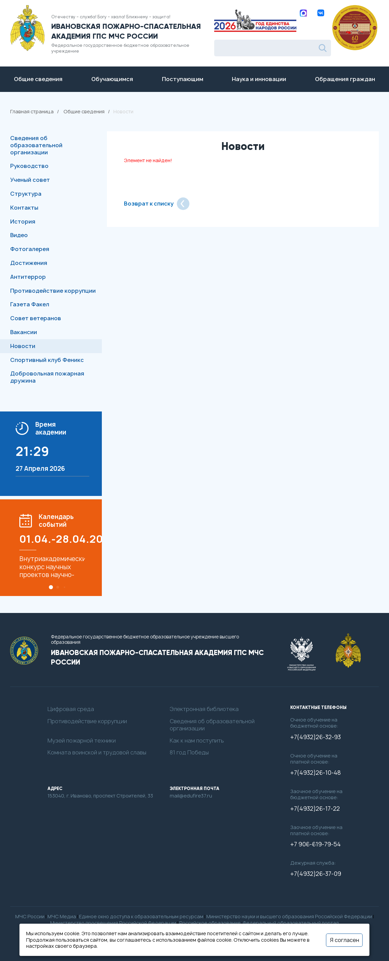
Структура (25, 193)
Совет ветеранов (35, 318)
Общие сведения (84, 111)
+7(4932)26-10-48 (315, 772)
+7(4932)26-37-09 (315, 874)
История (22, 221)
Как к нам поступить (197, 740)
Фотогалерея (29, 249)
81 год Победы (189, 752)
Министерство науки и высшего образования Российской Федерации (289, 916)
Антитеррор (28, 277)
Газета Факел (29, 304)
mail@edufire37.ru (191, 796)
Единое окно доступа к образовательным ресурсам (141, 916)
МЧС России (29, 916)
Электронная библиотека (204, 709)
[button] (51, 587)
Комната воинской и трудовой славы (97, 752)
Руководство (29, 166)
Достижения (28, 263)
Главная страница (32, 111)
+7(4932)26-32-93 (315, 737)
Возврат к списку (156, 203)
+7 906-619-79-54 (315, 844)
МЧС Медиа (62, 916)
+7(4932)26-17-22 (315, 808)
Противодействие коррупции (53, 290)
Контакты (24, 207)
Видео (19, 235)
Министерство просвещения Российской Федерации (113, 923)
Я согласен (344, 939)
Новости (22, 346)
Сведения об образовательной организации (36, 145)
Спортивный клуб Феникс (47, 360)
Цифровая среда (71, 709)
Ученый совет (30, 180)
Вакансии (23, 332)
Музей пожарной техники (82, 740)
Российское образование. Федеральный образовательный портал (259, 923)
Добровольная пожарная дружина (47, 377)
